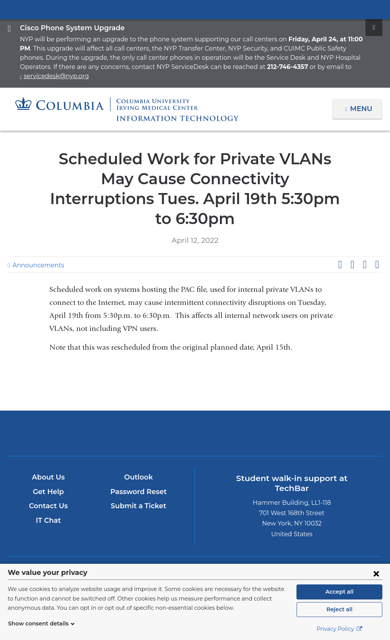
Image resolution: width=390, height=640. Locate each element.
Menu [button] (362, 99)
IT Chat (48, 491)
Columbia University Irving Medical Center (195, 9)
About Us (48, 448)
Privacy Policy (339, 629)
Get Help (48, 462)
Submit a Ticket (138, 477)
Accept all (339, 592)
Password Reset (138, 462)
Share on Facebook (339, 235)
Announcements (34, 236)
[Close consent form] (376, 573)
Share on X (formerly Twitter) (352, 235)
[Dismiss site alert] (373, 27)
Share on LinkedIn (364, 235)
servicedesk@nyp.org (282, 67)
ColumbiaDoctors (256, 404)
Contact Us (48, 477)
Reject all (339, 609)
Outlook (139, 448)
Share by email (377, 235)
